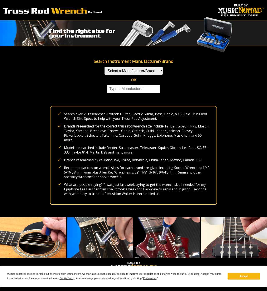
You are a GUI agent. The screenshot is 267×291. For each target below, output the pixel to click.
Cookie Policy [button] (66, 278)
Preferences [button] (149, 278)
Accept (244, 276)
